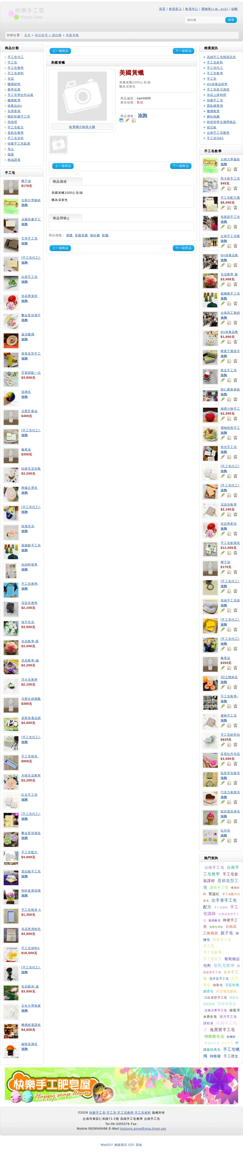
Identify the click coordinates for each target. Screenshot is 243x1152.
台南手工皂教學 (218, 133)
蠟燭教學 (14, 100)
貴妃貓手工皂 (31, 871)
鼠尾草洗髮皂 (230, 773)
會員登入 (175, 9)
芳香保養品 (227, 1004)
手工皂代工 (16, 57)
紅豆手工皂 (29, 794)
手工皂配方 (16, 127)
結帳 (234, 9)
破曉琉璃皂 (29, 1044)
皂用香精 (14, 111)
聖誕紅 (214, 894)
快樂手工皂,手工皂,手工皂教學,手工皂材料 (120, 1112)
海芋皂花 (27, 622)
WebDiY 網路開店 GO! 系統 (121, 1145)
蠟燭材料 (14, 84)
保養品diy (15, 105)
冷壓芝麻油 (29, 411)
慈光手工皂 (229, 447)
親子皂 (227, 933)
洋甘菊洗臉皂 (226, 991)
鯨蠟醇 (231, 1036)
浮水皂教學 (29, 679)
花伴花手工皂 (219, 978)
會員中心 (191, 9)
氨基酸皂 (215, 920)
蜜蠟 (69, 235)
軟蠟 (105, 235)
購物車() (215, 9)
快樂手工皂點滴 (19, 143)
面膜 (11, 154)
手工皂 (12, 62)
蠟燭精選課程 (31, 1025)
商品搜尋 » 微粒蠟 (48, 35)
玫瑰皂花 (27, 526)
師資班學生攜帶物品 (221, 122)
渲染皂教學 (29, 603)
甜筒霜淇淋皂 (230, 811)
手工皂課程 (221, 907)
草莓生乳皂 (211, 1043)
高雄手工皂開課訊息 (221, 57)
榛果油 (26, 449)
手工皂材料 (16, 73)
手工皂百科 (16, 138)
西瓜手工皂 (229, 370)
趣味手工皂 (219, 887)
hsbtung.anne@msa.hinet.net (143, 1128)
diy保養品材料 (217, 84)
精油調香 (14, 160)
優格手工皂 (229, 715)
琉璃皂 (26, 392)
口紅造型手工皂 (215, 997)
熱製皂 (218, 985)
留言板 (212, 127)
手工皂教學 (16, 68)
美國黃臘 (81, 235)
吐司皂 (225, 830)
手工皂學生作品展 (21, 95)
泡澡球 (12, 122)
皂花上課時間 (216, 95)
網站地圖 (213, 116)
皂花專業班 (29, 296)
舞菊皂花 (227, 1043)
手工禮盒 (231, 1056)
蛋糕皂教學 (16, 133)
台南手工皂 (214, 867)
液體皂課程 (216, 927)
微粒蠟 (95, 235)
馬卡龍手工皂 (230, 178)
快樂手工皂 (215, 100)
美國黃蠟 (72, 35)
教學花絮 (14, 89)
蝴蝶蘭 (215, 1056)
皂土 (11, 149)
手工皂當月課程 (218, 89)
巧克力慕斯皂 (230, 792)
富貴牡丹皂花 (230, 754)
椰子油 (26, 181)
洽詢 (24, 205)
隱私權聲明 (215, 105)
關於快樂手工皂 (19, 116)
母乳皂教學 (224, 965)
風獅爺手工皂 (31, 545)
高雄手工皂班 (230, 600)
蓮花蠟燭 (27, 334)
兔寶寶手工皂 (222, 1030)
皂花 (11, 78)
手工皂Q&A (215, 138)
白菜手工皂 (29, 277)
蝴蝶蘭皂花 (214, 1036)
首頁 (162, 9)
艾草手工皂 (29, 238)
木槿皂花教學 (31, 775)
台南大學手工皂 (215, 1010)
